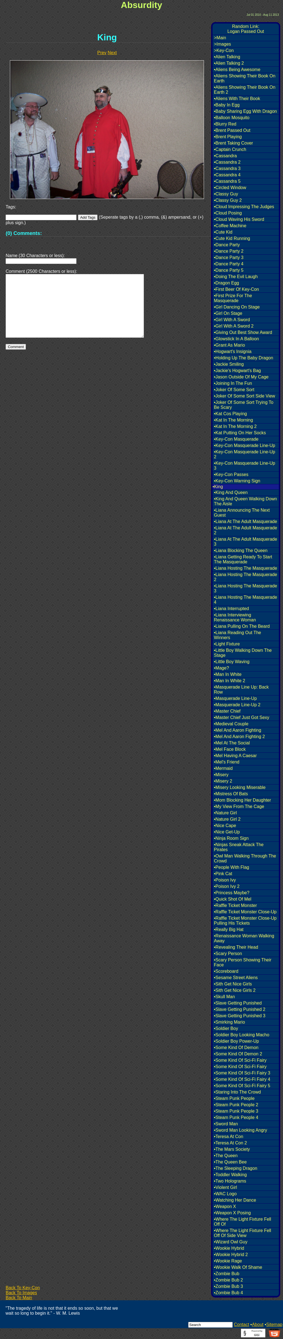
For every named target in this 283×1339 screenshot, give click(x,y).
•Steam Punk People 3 (236, 1111)
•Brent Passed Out (232, 130)
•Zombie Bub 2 (228, 1280)
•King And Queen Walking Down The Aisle (245, 501)
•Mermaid (223, 768)
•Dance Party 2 (228, 251)
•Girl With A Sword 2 (233, 326)
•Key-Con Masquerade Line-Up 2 (244, 454)
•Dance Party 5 (228, 270)
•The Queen (226, 1155)
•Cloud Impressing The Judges (244, 206)
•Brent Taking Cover (233, 143)
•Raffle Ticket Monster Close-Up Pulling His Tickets (245, 920)
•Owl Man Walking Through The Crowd (245, 858)
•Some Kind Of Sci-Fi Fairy (240, 1060)
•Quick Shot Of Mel (232, 899)
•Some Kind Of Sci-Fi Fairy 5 (242, 1085)
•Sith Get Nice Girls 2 (235, 990)
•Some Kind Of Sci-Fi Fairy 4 (242, 1079)
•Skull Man (224, 996)
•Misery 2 (223, 781)
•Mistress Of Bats (231, 793)
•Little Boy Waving (232, 661)
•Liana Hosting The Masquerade (245, 568)
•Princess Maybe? (231, 892)
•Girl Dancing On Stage (237, 307)
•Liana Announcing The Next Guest (242, 512)
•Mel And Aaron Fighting (237, 730)
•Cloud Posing (228, 213)
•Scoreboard (226, 971)
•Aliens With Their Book (237, 98)
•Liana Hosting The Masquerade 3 (245, 588)
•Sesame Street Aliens (236, 977)
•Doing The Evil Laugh (236, 276)
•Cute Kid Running (232, 238)
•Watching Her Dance (235, 1200)
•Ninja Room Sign (231, 838)
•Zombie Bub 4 (228, 1292)
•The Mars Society (232, 1149)
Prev (101, 52)
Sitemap (274, 1324)
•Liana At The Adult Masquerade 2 (245, 530)
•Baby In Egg (227, 105)
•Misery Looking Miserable (240, 787)
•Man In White (228, 674)
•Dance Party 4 (228, 263)
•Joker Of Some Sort (234, 389)
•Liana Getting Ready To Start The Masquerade (243, 559)
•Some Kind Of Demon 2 (238, 1054)
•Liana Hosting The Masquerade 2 (245, 577)
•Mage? (221, 668)
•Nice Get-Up (227, 832)
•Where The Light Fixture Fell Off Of (242, 1221)
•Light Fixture (227, 644)
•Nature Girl (225, 812)
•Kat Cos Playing (230, 413)
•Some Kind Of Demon (236, 1047)
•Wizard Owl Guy (230, 1241)
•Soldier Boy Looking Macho (241, 1034)
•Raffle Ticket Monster (235, 905)
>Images (222, 44)
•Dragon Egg (226, 283)
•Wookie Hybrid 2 (231, 1254)
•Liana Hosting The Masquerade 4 (245, 600)
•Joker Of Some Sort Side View (244, 396)
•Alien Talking (227, 56)
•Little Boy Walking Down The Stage (243, 653)
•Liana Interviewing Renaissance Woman (235, 617)
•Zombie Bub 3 (228, 1286)
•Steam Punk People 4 (236, 1117)
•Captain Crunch (230, 149)
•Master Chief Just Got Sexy (241, 717)
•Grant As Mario (229, 345)
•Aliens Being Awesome (237, 69)
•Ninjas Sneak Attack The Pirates (239, 847)
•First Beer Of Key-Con (236, 289)
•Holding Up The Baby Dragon (243, 357)
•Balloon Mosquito (231, 117)
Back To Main (19, 1297)
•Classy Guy (226, 194)
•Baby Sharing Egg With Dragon (245, 111)
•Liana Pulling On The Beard (242, 626)
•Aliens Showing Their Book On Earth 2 (244, 90)
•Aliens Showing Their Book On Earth (244, 78)
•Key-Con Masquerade (236, 439)
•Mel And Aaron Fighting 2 (239, 736)
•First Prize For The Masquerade (233, 298)
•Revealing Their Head (236, 947)
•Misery (221, 774)
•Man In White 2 (229, 680)
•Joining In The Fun (233, 383)
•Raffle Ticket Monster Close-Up (245, 911)
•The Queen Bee (230, 1162)
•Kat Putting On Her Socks (240, 432)
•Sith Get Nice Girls (233, 984)
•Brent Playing (228, 136)
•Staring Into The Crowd (237, 1092)
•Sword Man (226, 1123)
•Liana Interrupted (231, 608)
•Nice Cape (225, 825)
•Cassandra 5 (227, 181)
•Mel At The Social (232, 743)
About (257, 1324)
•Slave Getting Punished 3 (239, 1015)
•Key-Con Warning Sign (237, 480)
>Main (220, 37)
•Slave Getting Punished (238, 1003)
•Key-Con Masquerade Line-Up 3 (244, 465)
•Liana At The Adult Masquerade (245, 521)
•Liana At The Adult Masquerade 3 (245, 541)
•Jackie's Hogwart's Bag (237, 370)
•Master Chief (227, 711)
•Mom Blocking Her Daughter (242, 800)
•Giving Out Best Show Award (243, 332)
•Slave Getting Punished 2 (239, 1009)
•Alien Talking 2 (229, 63)
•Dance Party (227, 244)
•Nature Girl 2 (227, 819)
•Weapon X (225, 1206)
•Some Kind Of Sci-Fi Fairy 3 (242, 1073)
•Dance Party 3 (228, 257)
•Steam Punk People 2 (236, 1104)
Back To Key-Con (23, 1287)
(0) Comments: (24, 233)
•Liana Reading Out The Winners (237, 635)
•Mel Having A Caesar (235, 755)
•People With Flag (231, 867)
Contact (241, 1324)
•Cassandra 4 (227, 174)
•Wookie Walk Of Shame (238, 1267)
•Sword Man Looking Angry (240, 1130)
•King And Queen (231, 492)
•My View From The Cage (239, 806)
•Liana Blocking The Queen (241, 550)
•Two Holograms (230, 1181)
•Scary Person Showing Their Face (242, 962)
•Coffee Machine (230, 225)
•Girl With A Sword (232, 319)
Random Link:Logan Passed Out (245, 29)
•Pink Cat (223, 873)
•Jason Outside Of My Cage (241, 377)
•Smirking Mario (229, 1022)
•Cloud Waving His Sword (239, 219)
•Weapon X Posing (232, 1212)
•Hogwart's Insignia (232, 351)
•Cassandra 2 (227, 162)
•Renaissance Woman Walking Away (244, 938)
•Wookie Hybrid (229, 1248)
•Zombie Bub (226, 1273)
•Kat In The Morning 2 (235, 426)
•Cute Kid (223, 232)
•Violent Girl (225, 1187)
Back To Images (21, 1292)
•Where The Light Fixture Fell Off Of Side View (242, 1233)
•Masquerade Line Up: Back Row (241, 689)
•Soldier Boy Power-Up (236, 1041)
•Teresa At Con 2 (230, 1143)
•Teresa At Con (228, 1136)
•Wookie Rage (228, 1261)
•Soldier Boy (226, 1028)
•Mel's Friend (226, 762)
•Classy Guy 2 (228, 200)
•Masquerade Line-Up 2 (237, 704)
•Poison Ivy (225, 880)
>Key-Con (224, 50)
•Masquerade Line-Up (235, 698)
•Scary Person (228, 953)
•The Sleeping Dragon (235, 1168)
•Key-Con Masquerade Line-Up (244, 445)
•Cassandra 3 (227, 168)
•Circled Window (230, 187)
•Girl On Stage (228, 313)
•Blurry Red (225, 124)
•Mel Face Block (230, 749)
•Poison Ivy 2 (227, 886)
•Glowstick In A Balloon (236, 338)
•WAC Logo (225, 1193)
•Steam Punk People (234, 1098)
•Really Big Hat (228, 929)
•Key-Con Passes (231, 474)
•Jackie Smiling (229, 364)
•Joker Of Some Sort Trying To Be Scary (243, 405)
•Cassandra (225, 155)
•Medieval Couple (231, 723)
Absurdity (141, 5)
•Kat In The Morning (233, 420)
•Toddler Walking (230, 1174)
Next (112, 52)
